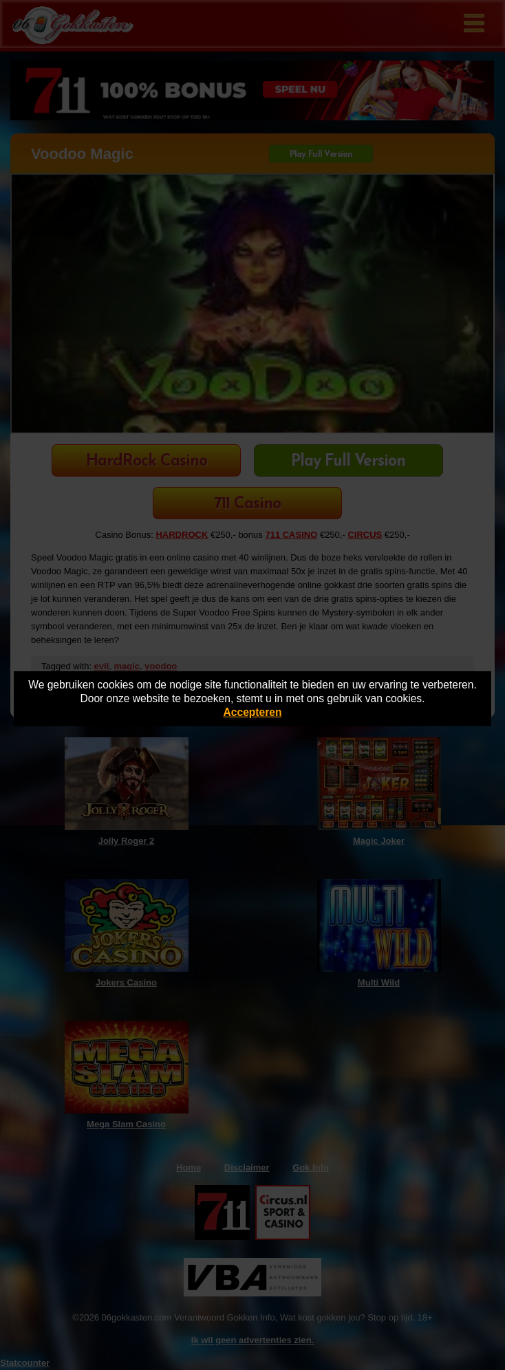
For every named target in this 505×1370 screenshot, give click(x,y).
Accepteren (253, 712)
